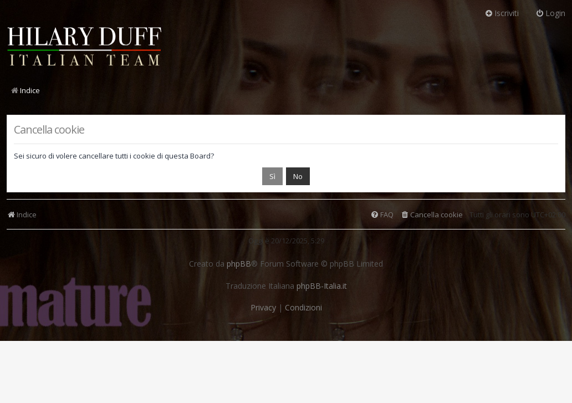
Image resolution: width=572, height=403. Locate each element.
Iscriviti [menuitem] (501, 13)
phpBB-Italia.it (322, 286)
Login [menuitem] (550, 13)
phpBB (239, 264)
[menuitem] (431, 215)
